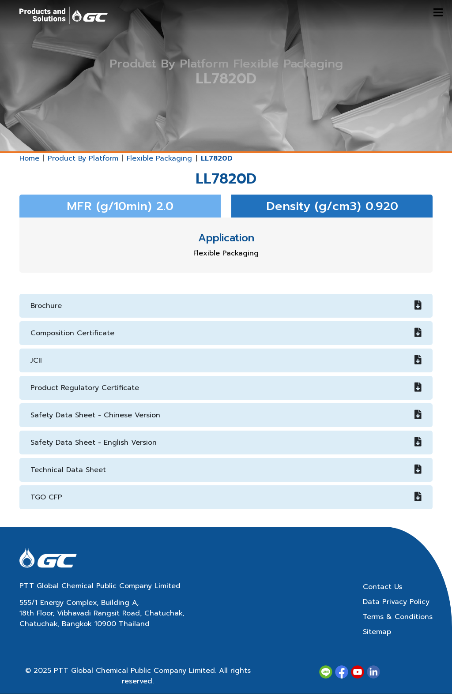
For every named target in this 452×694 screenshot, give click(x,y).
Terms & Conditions (398, 616)
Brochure (226, 305)
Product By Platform (83, 158)
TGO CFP (226, 497)
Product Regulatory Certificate (226, 388)
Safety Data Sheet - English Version (226, 442)
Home (29, 158)
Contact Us (382, 586)
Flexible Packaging (159, 158)
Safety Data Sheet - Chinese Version (226, 415)
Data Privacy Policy (396, 601)
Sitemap (377, 631)
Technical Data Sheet (226, 470)
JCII (226, 360)
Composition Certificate (226, 333)
